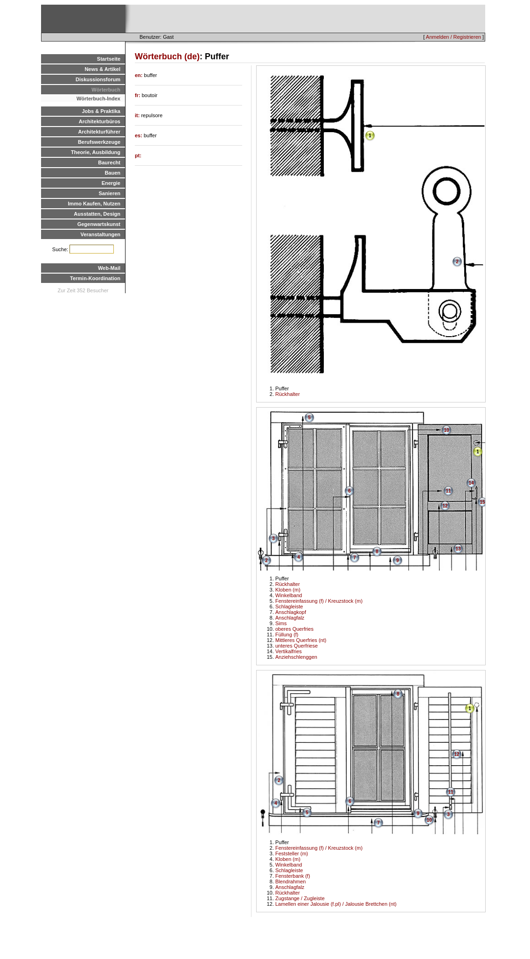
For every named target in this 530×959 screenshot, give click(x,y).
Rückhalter (287, 394)
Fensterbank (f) (292, 876)
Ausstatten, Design (97, 214)
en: (139, 75)
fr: (138, 95)
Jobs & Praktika (101, 111)
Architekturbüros (99, 121)
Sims (280, 623)
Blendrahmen (290, 881)
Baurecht (109, 162)
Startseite (108, 59)
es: (139, 135)
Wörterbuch (105, 89)
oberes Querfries (294, 629)
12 (444, 505)
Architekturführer (99, 131)
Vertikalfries (288, 651)
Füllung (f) (287, 634)
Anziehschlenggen (296, 657)
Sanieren (109, 193)
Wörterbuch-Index (98, 98)
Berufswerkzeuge (99, 142)
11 (448, 491)
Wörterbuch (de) (167, 56)
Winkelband (288, 595)
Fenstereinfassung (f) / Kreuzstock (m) (319, 601)
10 (446, 430)
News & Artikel (102, 69)
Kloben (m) (287, 589)
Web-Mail (109, 268)
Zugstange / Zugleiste (300, 898)
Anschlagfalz (289, 618)
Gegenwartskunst (98, 224)
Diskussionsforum (98, 79)
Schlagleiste (289, 606)
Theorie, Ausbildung (95, 152)
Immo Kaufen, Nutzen (94, 203)
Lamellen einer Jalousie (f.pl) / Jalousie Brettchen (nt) (336, 904)
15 (482, 502)
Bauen (112, 173)
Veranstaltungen (100, 234)
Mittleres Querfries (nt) (300, 640)
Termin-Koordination (95, 278)
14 (471, 483)
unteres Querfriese (296, 646)
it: (138, 115)
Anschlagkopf (290, 612)
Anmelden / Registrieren (453, 37)
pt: (138, 155)
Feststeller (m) (291, 853)
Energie (111, 183)
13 (457, 548)
